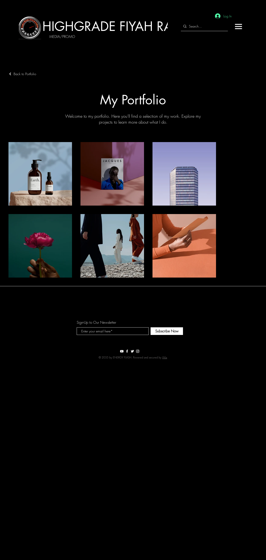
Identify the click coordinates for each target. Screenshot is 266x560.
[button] (238, 26)
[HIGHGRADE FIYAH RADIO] (118, 26)
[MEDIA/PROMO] (62, 36)
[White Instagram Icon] (138, 351)
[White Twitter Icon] (132, 351)
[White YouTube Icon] (122, 351)
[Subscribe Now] (167, 331)
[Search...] (204, 26)
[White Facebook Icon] (127, 351)
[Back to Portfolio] (22, 74)
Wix (164, 357)
